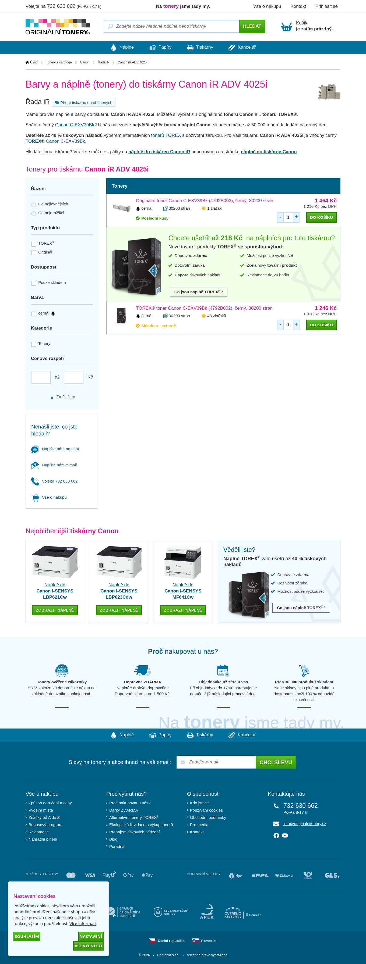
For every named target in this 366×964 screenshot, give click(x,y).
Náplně (117, 47)
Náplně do (55, 591)
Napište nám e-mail (54, 465)
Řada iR (104, 63)
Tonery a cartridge (59, 63)
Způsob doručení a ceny (50, 802)
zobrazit (55, 609)
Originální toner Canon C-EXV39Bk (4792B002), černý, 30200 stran (204, 200)
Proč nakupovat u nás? (129, 802)
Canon (84, 63)
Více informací (82, 923)
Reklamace (39, 831)
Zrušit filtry (62, 397)
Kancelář (247, 47)
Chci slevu (276, 762)
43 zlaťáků (216, 316)
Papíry (158, 47)
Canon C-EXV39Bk (74, 125)
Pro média (199, 824)
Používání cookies (206, 809)
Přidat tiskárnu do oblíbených (83, 103)
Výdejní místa (41, 809)
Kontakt (298, 6)
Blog (113, 838)
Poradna (117, 846)
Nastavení (91, 936)
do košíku (321, 217)
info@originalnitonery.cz (304, 823)
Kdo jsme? (199, 802)
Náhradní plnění (43, 838)
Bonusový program (45, 824)
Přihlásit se (326, 6)
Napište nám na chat (55, 449)
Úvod (34, 63)
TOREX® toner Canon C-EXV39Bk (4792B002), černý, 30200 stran (204, 308)
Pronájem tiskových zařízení (134, 831)
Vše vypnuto (88, 945)
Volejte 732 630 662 (54, 481)
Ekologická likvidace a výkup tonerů (141, 824)
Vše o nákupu (267, 6)
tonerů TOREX (166, 135)
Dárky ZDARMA (123, 809)
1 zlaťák (214, 208)
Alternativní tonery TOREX (135, 816)
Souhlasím (27, 936)
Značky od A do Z (44, 817)
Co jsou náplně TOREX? (198, 291)
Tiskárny (202, 47)
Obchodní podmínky (208, 817)
